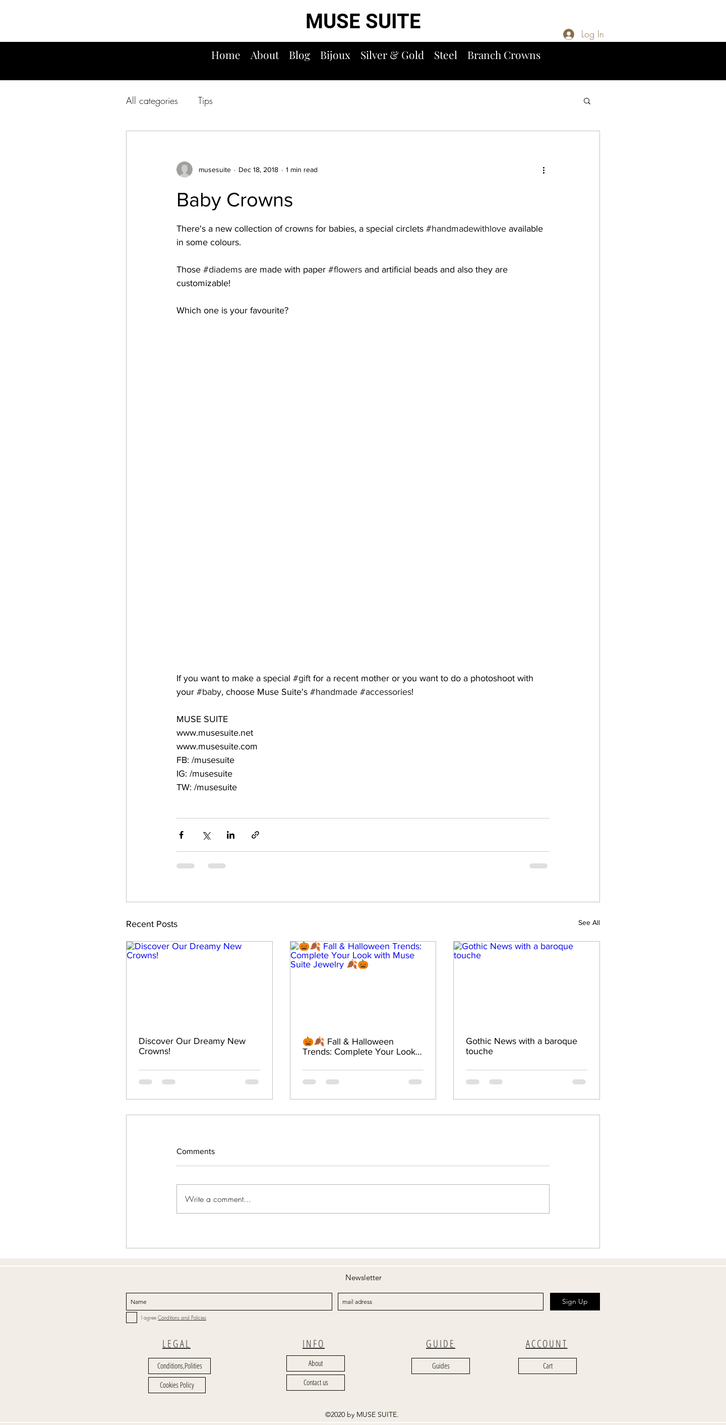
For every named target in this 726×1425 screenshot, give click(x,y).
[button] (714, 65)
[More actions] (543, 169)
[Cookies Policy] (177, 1385)
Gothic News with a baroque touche (521, 1046)
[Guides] (440, 1366)
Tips (205, 100)
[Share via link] (255, 835)
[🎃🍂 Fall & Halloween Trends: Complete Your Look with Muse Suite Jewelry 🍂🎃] (363, 982)
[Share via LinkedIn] (230, 835)
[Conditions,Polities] (179, 1366)
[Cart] (547, 1366)
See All (589, 922)
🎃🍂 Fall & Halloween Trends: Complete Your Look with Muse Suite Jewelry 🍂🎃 (363, 1046)
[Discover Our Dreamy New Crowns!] (199, 982)
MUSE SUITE (363, 21)
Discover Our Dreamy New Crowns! (192, 1046)
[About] (315, 1363)
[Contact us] (315, 1383)
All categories (152, 100)
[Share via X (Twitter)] (206, 835)
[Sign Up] (575, 1301)
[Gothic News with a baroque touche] (526, 982)
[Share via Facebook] (181, 835)
